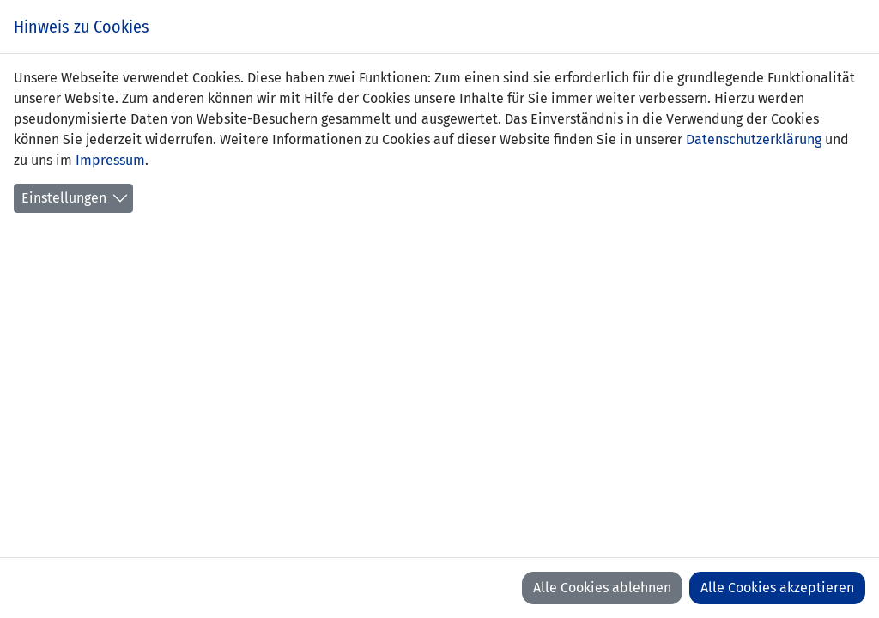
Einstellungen (63, 198)
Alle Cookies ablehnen (602, 587)
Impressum (110, 160)
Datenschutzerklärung (753, 139)
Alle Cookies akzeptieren (777, 587)
